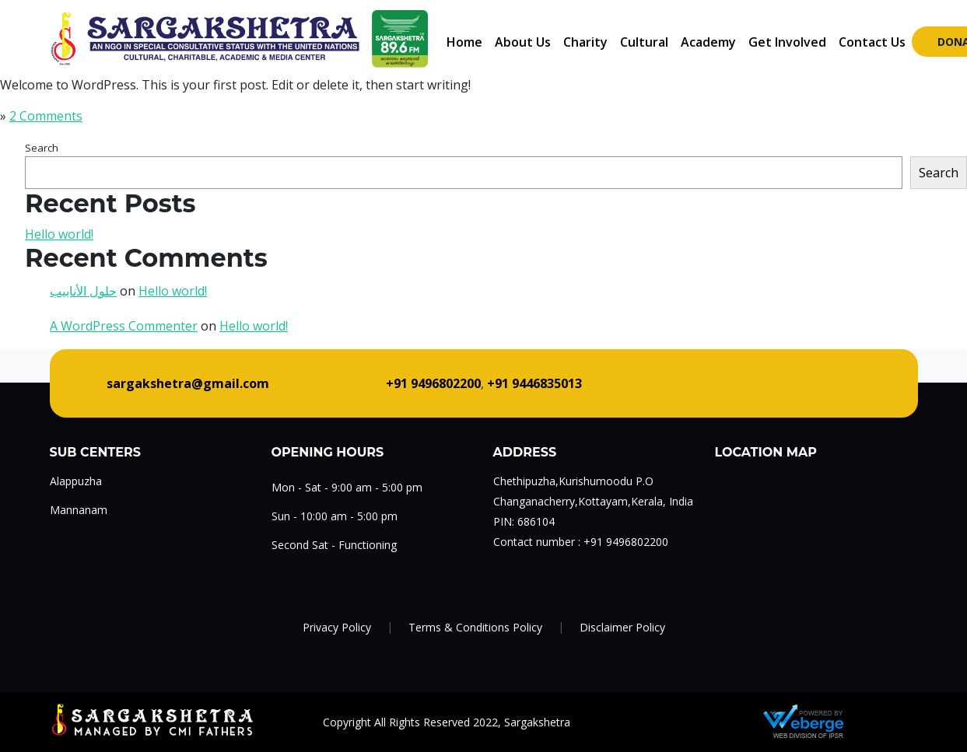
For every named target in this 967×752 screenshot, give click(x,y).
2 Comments (45, 115)
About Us (523, 42)
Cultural (644, 42)
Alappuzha (76, 481)
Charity (585, 42)
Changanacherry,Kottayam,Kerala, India (593, 501)
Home (464, 42)
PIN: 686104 (524, 521)
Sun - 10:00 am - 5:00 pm (335, 516)
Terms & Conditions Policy (475, 627)
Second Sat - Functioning (334, 544)
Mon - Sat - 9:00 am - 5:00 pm (347, 487)
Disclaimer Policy (622, 627)
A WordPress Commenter (124, 325)
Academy (708, 42)
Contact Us (872, 42)
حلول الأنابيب (83, 290)
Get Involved (787, 42)
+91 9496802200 (625, 541)
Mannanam (78, 509)
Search (41, 148)
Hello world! (59, 234)
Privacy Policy (337, 627)
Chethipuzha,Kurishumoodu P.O (573, 481)
